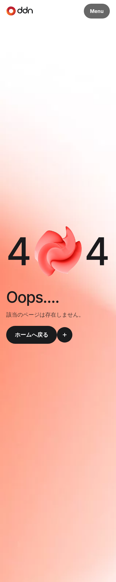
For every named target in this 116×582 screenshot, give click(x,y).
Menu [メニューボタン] (97, 11)
